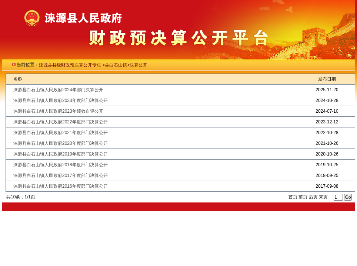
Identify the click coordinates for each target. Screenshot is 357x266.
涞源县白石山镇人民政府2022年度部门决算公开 (60, 122)
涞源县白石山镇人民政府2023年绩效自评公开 (58, 111)
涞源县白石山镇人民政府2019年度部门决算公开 (60, 154)
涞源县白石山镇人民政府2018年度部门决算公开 (60, 164)
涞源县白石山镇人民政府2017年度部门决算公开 (60, 175)
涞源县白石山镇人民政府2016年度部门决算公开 (60, 186)
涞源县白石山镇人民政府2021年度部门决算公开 (60, 132)
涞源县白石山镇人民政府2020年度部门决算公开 (60, 143)
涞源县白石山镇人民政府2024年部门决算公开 (58, 89)
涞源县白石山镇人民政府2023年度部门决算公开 (60, 100)
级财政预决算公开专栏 (79, 65)
